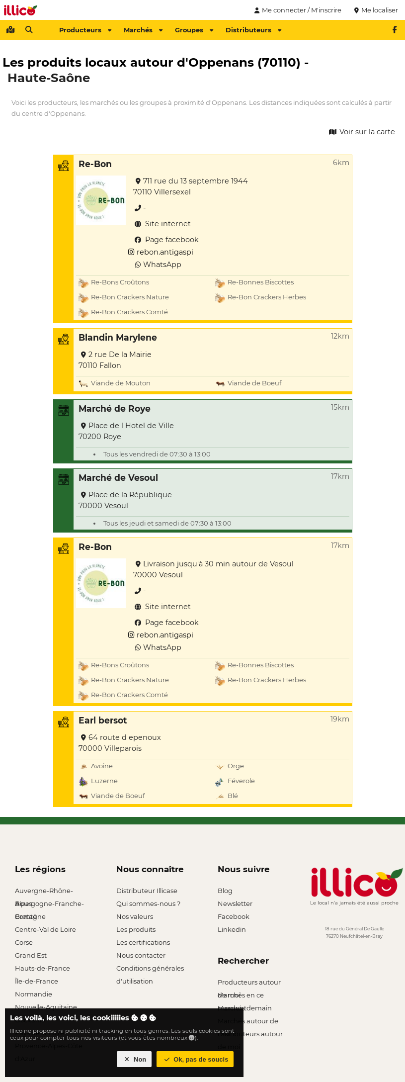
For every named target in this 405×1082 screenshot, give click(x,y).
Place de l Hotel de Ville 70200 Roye (126, 431)
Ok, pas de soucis (195, 1059)
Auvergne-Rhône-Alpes (44, 892)
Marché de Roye (115, 408)
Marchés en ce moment (241, 996)
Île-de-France (36, 981)
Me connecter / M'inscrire (296, 10)
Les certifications (143, 942)
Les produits (136, 929)
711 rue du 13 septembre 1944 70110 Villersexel (190, 186)
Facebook (233, 916)
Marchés (143, 30)
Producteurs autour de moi (249, 983)
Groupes (194, 30)
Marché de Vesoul (118, 477)
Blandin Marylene (118, 337)
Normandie (33, 994)
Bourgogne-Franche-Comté (49, 905)
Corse (24, 942)
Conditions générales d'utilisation (150, 969)
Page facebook (166, 239)
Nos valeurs (134, 916)
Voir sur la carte (361, 131)
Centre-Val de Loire (45, 929)
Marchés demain (245, 1008)
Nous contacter (140, 955)
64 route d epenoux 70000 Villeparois (120, 743)
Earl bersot (103, 720)
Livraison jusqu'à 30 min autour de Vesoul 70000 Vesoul (213, 569)
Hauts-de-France (42, 968)
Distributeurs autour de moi (250, 1035)
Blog (225, 891)
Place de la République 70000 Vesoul (125, 500)
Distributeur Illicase (146, 891)
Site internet (162, 223)
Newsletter (235, 903)
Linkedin (232, 929)
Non (134, 1059)
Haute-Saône (48, 77)
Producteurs (85, 30)
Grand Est (31, 955)
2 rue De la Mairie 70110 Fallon (115, 360)
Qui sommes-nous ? (148, 903)
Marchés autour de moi (248, 1022)
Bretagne (30, 916)
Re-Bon (95, 164)
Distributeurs (253, 30)
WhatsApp (157, 264)
